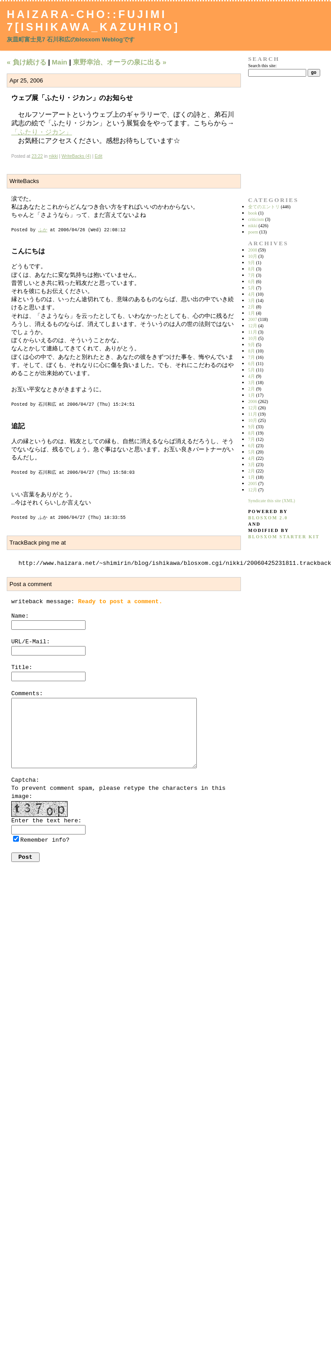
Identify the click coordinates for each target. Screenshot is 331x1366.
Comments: (27, 693)
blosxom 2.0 (268, 517)
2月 (251, 306)
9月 (251, 262)
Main (59, 62)
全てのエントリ (264, 206)
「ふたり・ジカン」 (41, 132)
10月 (252, 256)
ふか (42, 230)
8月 (251, 268)
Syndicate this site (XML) (271, 500)
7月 (251, 275)
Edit (98, 156)
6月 (251, 281)
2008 (252, 250)
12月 (252, 325)
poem (253, 231)
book (252, 213)
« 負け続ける (26, 62)
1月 (251, 313)
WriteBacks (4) (76, 156)
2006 (252, 401)
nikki (53, 156)
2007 (252, 319)
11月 (252, 332)
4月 (251, 294)
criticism (256, 219)
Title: (21, 667)
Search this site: (262, 65)
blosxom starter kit (284, 536)
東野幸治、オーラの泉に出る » (120, 62)
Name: (20, 616)
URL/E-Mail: (30, 641)
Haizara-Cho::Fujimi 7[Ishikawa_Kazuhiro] (93, 20)
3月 (251, 300)
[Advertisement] (276, 137)
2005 (252, 483)
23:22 (37, 156)
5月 (251, 287)
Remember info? (44, 840)
